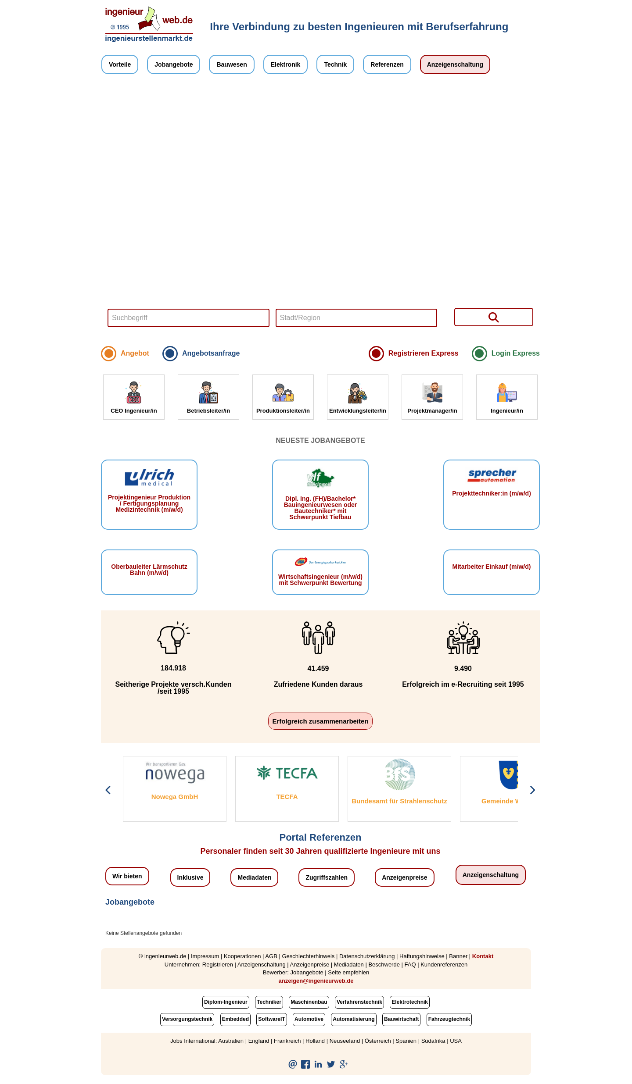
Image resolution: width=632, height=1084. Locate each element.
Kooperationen (242, 956)
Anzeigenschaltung (455, 64)
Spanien (406, 1041)
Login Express (516, 353)
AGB (271, 956)
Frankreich (287, 1041)
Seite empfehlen (348, 972)
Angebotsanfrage (211, 353)
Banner (458, 956)
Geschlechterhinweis (308, 956)
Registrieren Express (423, 353)
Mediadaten (254, 877)
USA (456, 1041)
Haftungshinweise (422, 956)
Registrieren (217, 964)
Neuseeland (345, 1041)
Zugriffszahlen (326, 877)
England (258, 1041)
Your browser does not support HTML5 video (320, 212)
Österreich (378, 1041)
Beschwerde (384, 964)
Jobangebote (173, 64)
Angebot (135, 353)
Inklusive (190, 877)
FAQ (410, 964)
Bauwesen (231, 64)
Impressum (205, 956)
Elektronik (286, 64)
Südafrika (433, 1041)
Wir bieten (127, 876)
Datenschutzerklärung (367, 956)
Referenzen (386, 64)
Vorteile (120, 64)
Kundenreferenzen (443, 964)
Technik (335, 64)
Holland (315, 1041)
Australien (231, 1041)
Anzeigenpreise (404, 877)
